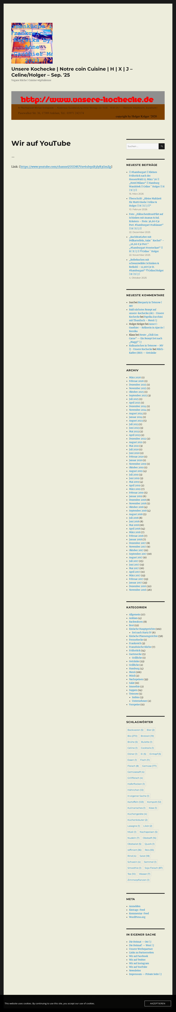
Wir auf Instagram (139, 963)
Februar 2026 (136, 381)
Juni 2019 (134, 478)
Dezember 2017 (137, 543)
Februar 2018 (136, 535)
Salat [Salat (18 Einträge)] (145, 855)
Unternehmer (139, 701)
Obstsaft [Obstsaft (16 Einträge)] (149, 837)
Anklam (133, 618)
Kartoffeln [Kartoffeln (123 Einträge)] (136, 801)
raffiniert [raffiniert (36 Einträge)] (134, 849)
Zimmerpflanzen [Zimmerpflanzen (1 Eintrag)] (138, 879)
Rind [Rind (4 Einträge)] (132, 855)
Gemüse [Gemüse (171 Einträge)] (149, 765)
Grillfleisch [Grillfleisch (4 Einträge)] (135, 777)
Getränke (134, 661)
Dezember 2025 (137, 384)
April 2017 (134, 571)
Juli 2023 (134, 424)
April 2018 (134, 528)
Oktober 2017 (136, 550)
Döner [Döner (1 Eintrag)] (132, 753)
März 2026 (135, 377)
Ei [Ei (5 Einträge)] (143, 753)
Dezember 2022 (137, 438)
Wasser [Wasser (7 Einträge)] (144, 873)
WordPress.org (137, 917)
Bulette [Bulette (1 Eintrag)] (146, 741)
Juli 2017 (133, 561)
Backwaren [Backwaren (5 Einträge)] (135, 729)
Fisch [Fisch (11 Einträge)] (145, 759)
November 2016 (137, 589)
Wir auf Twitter (137, 959)
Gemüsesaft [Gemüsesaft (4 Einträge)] (136, 771)
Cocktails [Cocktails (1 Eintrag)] (147, 747)
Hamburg (134, 668)
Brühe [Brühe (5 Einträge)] (133, 741)
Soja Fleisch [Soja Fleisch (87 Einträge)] (154, 867)
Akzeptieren (157, 1003)
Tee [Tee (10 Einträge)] (132, 873)
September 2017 (138, 553)
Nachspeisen (136, 679)
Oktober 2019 (136, 467)
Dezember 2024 (137, 406)
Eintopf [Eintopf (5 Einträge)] (155, 753)
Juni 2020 (134, 453)
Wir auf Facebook (138, 956)
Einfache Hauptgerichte (142, 629)
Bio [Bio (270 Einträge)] (132, 735)
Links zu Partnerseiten (141, 952)
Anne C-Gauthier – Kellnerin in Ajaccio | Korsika (146, 328)
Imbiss (136, 697)
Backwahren (136, 621)
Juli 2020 (134, 449)
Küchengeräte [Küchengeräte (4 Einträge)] (137, 813)
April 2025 (134, 402)
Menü (132, 672)
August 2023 (136, 420)
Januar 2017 (135, 582)
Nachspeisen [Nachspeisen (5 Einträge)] (148, 831)
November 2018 (137, 503)
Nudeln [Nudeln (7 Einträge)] (133, 837)
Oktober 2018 (136, 507)
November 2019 (137, 463)
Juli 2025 (134, 399)
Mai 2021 (134, 445)
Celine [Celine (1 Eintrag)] (133, 747)
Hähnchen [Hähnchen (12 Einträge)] (136, 789)
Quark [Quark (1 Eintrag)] (150, 843)
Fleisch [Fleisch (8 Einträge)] (133, 765)
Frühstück (134, 650)
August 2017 (135, 557)
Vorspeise (134, 704)
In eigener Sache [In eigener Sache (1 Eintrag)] (138, 795)
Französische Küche (140, 647)
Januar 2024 (135, 417)
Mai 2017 (134, 568)
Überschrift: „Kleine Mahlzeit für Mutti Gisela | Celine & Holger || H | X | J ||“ (145, 202)
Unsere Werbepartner (141, 949)
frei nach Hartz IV (141, 632)
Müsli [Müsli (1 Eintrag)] (132, 831)
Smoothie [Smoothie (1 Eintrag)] (134, 867)
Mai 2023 (134, 431)
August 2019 (136, 471)
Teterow (133, 693)
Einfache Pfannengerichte (143, 636)
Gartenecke (135, 654)
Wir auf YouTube (138, 967)
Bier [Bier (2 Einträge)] (151, 729)
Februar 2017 (136, 579)
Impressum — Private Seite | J (145, 974)
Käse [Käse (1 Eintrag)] (153, 807)
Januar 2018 (135, 539)
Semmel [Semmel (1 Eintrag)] (150, 861)
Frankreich (135, 643)
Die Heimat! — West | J (141, 945)
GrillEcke (137, 657)
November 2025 (137, 388)
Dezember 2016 (137, 586)
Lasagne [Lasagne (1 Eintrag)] (134, 825)
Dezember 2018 (137, 499)
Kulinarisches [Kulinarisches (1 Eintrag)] (136, 807)
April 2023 (134, 435)
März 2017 (134, 575)
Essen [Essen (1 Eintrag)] (132, 759)
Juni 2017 (134, 564)
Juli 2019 (134, 474)
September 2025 (138, 395)
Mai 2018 (134, 525)
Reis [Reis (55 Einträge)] (149, 849)
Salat (131, 683)
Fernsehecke (136, 639)
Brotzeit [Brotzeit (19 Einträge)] (147, 735)
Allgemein (134, 614)
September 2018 (138, 510)
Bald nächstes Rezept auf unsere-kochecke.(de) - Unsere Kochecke (146, 313)
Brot (131, 625)
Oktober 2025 (136, 391)
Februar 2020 (136, 456)
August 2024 (136, 413)
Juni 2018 (134, 521)
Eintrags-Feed (137, 909)
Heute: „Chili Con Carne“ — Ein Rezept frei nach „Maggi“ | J (145, 338)
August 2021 (135, 442)
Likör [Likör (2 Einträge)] (147, 825)
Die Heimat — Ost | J (140, 941)
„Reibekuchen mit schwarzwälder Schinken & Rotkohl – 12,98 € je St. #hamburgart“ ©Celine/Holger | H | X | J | (146, 267)
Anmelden (134, 906)
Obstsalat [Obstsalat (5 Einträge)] (134, 843)
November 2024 (137, 409)
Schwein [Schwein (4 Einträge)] (134, 861)
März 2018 (134, 532)
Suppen (133, 690)
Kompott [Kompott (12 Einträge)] (154, 801)
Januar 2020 (135, 460)
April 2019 (134, 485)
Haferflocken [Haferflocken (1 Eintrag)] (136, 783)
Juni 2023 (134, 427)
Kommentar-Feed (139, 913)
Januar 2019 (135, 496)
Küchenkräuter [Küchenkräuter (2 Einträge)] (137, 819)
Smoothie (134, 686)
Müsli (132, 675)
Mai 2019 (134, 481)
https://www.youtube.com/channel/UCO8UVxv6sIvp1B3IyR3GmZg (65, 166)
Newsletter (135, 970)
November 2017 (137, 546)
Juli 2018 (133, 517)
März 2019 (135, 489)
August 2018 (135, 514)
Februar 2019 (136, 492)
